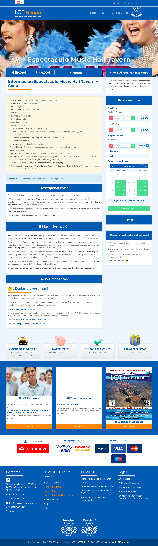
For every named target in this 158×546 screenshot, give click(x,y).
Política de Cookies (127, 491)
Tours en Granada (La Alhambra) (59, 495)
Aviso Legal (124, 479)
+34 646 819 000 (44, 320)
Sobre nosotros (51, 499)
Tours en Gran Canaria (54, 491)
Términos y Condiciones (129, 487)
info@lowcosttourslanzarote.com (22, 309)
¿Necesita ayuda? (132, 3)
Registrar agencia (52, 482)
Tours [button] (104, 13)
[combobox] (129, 156)
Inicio (93, 13)
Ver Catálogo (129, 427)
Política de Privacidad (128, 483)
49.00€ (145, 118)
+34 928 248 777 (28, 320)
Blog (46, 503)
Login (116, 3)
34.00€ (145, 130)
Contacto (10, 511)
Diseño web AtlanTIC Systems (115, 542)
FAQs (70, 302)
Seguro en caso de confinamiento (97, 486)
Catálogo (117, 13)
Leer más (29, 427)
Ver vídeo (79, 427)
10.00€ (143, 145)
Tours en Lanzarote (53, 487)
